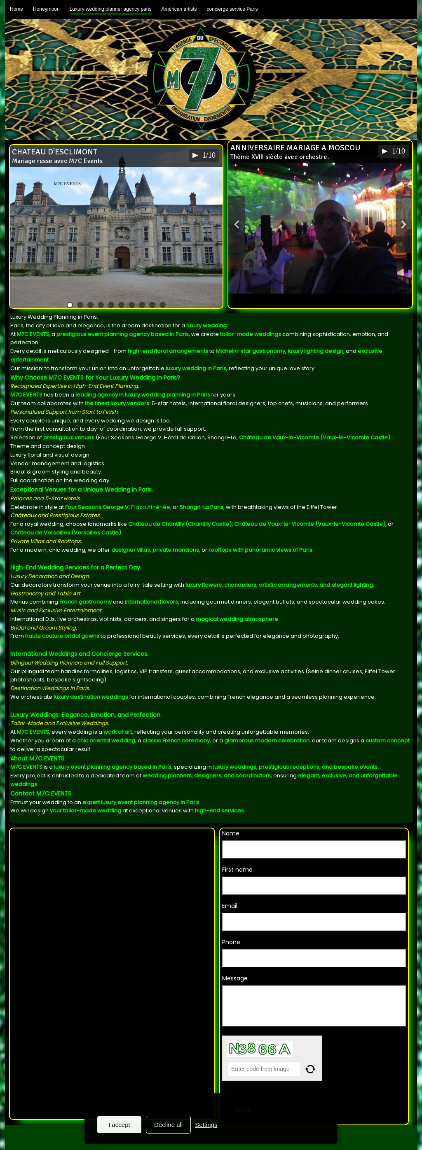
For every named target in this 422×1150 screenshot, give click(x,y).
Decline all (168, 1124)
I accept (119, 1124)
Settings (206, 1124)
